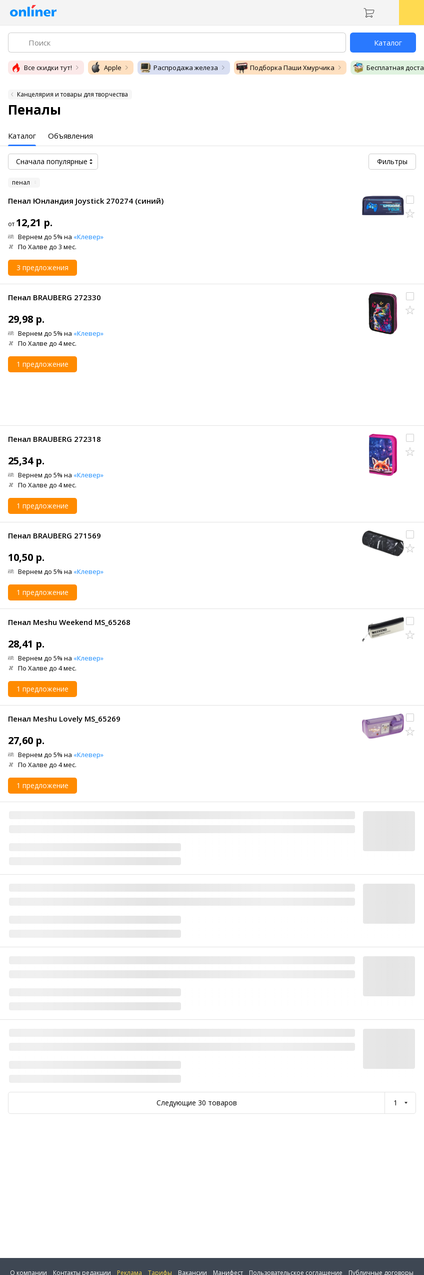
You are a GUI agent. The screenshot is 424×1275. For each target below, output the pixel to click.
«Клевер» (89, 236)
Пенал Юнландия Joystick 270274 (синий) (86, 201)
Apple (106, 68)
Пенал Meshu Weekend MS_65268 (69, 622)
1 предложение (42, 364)
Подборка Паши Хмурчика (285, 68)
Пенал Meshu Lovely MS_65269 (64, 719)
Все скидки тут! (41, 68)
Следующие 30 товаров (196, 1102)
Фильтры (392, 161)
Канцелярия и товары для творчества (72, 94)
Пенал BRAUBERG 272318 (54, 439)
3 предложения (42, 267)
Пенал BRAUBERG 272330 (54, 297)
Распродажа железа (179, 68)
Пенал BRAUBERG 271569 (54, 535)
